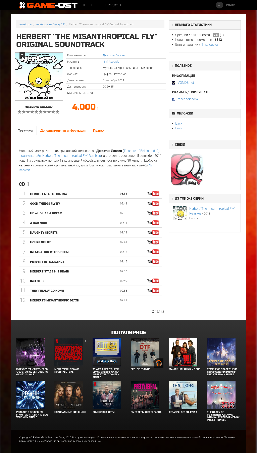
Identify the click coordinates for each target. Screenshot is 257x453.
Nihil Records (111, 61)
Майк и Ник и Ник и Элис (184, 369)
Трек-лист (26, 130)
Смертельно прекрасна (146, 412)
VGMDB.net (186, 83)
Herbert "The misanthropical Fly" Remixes (71, 156)
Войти (230, 5)
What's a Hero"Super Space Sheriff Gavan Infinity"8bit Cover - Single (106, 373)
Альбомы (25, 24)
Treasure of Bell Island (139, 151)
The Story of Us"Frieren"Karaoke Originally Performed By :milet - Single (223, 416)
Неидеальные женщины (70, 412)
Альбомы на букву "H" (50, 24)
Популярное (128, 333)
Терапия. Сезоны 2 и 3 (183, 412)
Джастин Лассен (114, 55)
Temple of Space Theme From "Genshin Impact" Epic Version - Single (222, 372)
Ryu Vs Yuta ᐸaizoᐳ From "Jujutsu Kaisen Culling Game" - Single (32, 372)
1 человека (209, 44)
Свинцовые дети (103, 412)
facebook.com (188, 99)
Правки (98, 130)
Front (179, 128)
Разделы (114, 5)
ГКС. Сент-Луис (140, 369)
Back (178, 123)
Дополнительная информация (63, 130)
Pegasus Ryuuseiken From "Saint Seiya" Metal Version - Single (32, 415)
